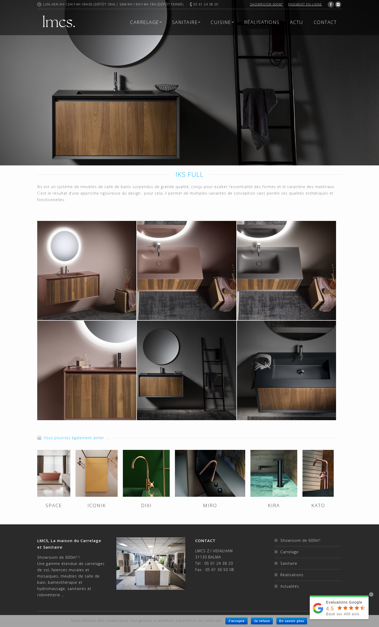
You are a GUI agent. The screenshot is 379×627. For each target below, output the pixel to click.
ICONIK (96, 505)
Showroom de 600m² (300, 540)
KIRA (274, 505)
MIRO (210, 505)
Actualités (289, 586)
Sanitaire (288, 563)
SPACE (54, 505)
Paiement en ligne (305, 4)
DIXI (146, 505)
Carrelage (289, 551)
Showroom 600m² (266, 4)
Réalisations (292, 574)
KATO (318, 505)
